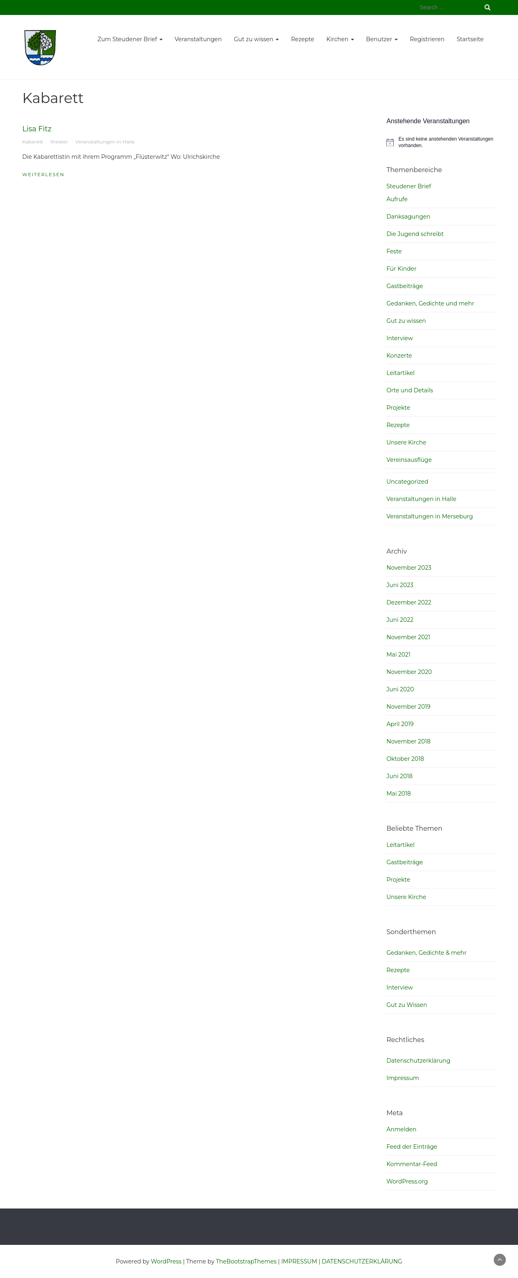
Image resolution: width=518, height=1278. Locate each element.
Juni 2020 (400, 689)
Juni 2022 (399, 619)
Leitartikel (400, 373)
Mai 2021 (398, 654)
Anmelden (401, 1129)
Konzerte (399, 355)
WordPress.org (407, 1181)
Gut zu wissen (256, 39)
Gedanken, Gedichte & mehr (426, 952)
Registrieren (427, 39)
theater (59, 142)
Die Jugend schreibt (415, 234)
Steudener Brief (408, 186)
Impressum (402, 1078)
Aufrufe (397, 199)
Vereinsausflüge (409, 459)
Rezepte (302, 39)
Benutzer (382, 39)
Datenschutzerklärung (418, 1060)
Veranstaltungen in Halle (105, 142)
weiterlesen (43, 174)
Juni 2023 (399, 585)
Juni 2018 (399, 776)
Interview (399, 338)
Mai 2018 (398, 793)
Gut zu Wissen (406, 1005)
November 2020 (409, 672)
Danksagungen (408, 216)
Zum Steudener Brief (130, 39)
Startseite (470, 39)
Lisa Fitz (36, 128)
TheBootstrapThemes (246, 1261)
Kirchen (340, 39)
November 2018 (408, 741)
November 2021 (408, 637)
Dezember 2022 (408, 602)
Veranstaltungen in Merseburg (429, 516)
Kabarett (32, 142)
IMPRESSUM (299, 1261)
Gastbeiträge (404, 286)
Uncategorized (407, 481)
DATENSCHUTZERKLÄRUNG (362, 1261)
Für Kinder (401, 268)
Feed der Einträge (411, 1146)
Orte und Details (409, 390)
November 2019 (408, 706)
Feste (394, 251)
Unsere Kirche (406, 442)
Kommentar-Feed (411, 1164)
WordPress (166, 1261)
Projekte (398, 407)
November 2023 (408, 567)
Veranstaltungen (198, 39)
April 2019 (400, 724)
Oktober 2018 (405, 758)
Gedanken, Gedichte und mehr (430, 303)
